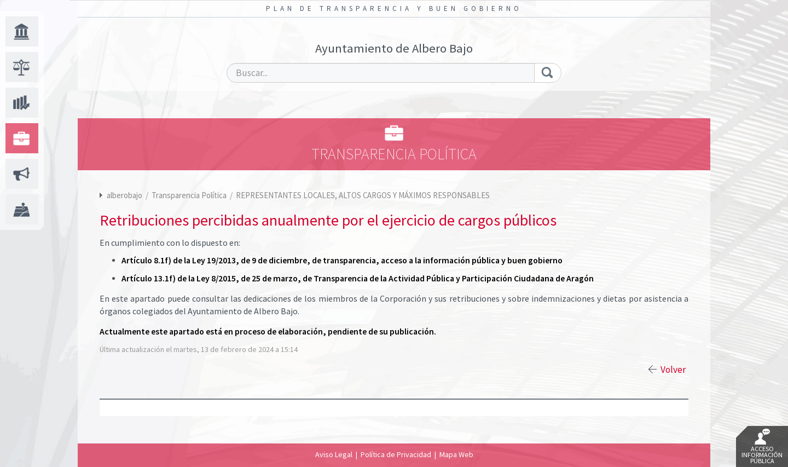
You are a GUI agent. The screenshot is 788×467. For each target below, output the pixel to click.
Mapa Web (456, 454)
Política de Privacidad (396, 454)
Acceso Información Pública (762, 447)
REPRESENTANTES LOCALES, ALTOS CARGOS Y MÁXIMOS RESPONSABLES (363, 195)
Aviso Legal (333, 454)
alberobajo (124, 195)
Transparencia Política (190, 195)
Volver (673, 370)
